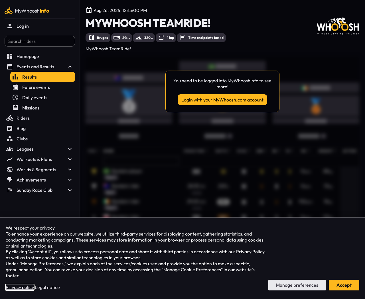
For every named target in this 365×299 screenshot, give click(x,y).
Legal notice (47, 287)
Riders (18, 118)
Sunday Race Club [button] (39, 190)
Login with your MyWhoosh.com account (222, 100)
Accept (344, 285)
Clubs (17, 138)
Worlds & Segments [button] (39, 169)
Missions (25, 107)
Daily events (29, 97)
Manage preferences (297, 285)
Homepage (22, 56)
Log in (17, 26)
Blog (16, 128)
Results (24, 76)
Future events (31, 87)
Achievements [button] (39, 179)
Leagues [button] (39, 148)
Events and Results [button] (39, 66)
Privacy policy (20, 287)
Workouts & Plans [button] (39, 159)
